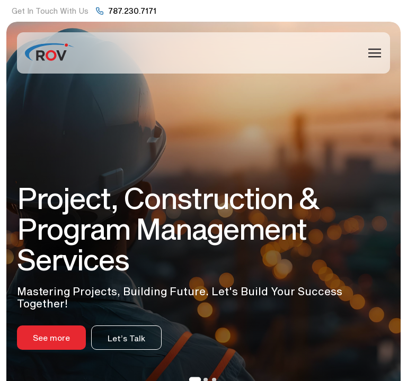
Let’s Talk (126, 338)
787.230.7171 (132, 10)
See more (51, 337)
